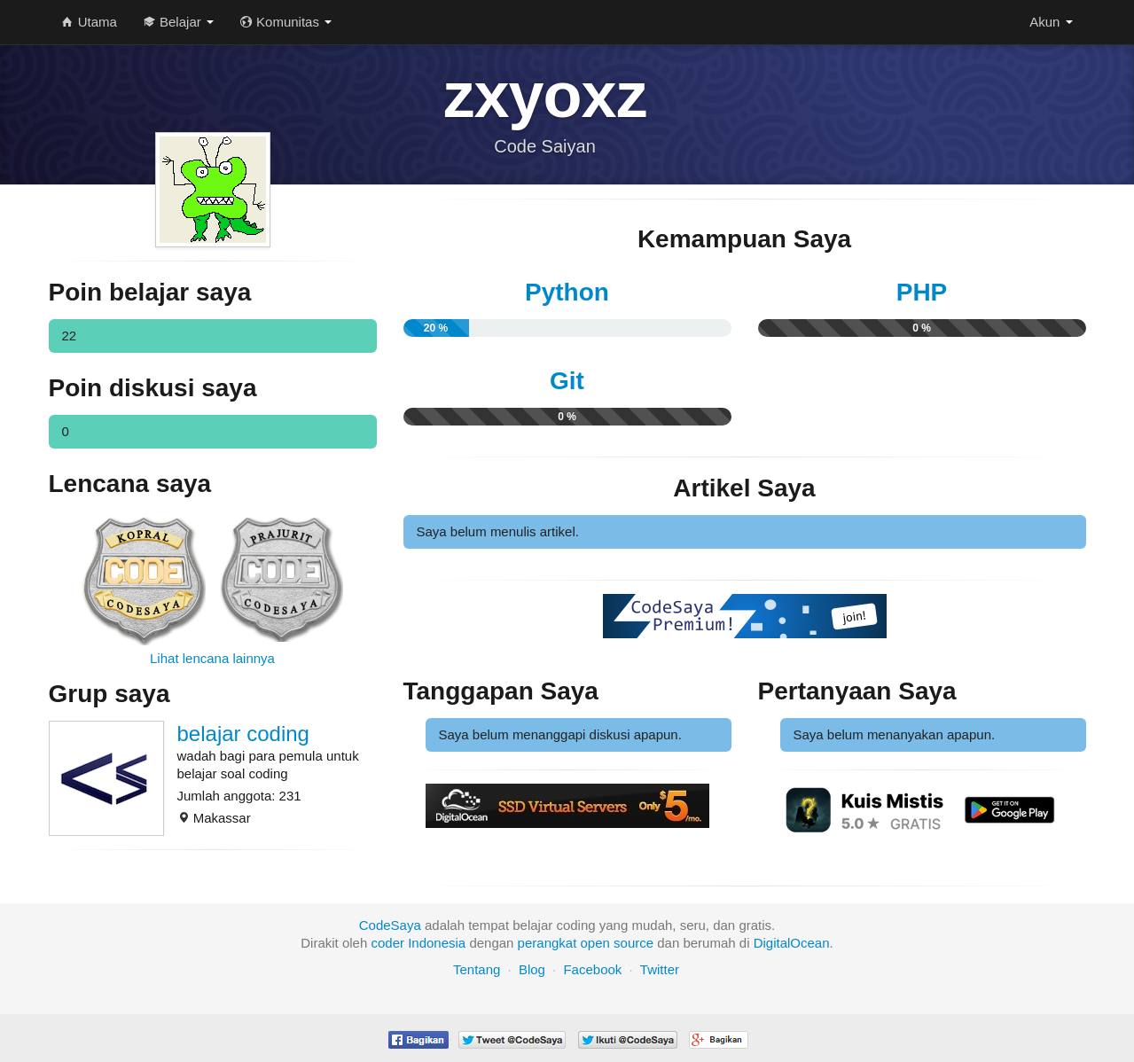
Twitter (659, 969)
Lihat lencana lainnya (212, 658)
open (595, 942)
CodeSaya (390, 925)
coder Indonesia (418, 942)
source (633, 942)
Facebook (592, 969)
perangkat (547, 942)
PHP (922, 292)
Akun (1050, 21)
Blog (532, 969)
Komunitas (286, 21)
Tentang (476, 969)
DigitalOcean (792, 942)
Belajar (179, 21)
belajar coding (243, 734)
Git (567, 380)
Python (567, 292)
